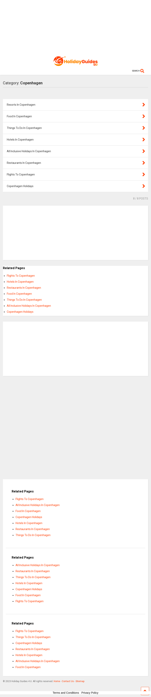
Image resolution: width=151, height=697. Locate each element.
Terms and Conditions (66, 692)
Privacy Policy (89, 692)
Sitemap (80, 681)
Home (57, 681)
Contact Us (68, 681)
